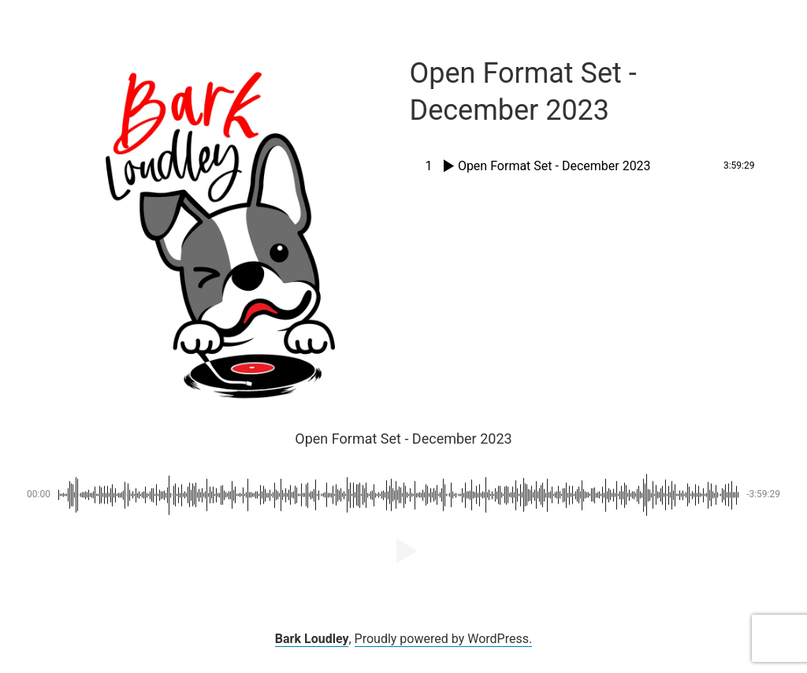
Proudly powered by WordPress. (444, 638)
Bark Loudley (312, 638)
